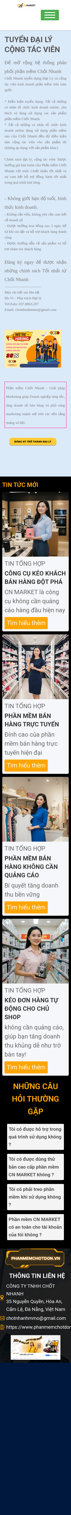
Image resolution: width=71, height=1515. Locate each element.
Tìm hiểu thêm (26, 623)
